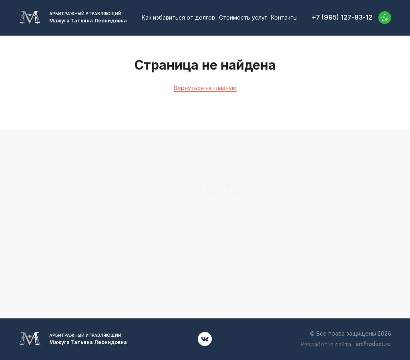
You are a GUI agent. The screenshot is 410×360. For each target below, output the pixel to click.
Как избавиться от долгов (178, 17)
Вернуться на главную (205, 87)
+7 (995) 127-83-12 (342, 17)
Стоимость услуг (243, 17)
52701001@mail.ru (333, 224)
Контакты (284, 17)
